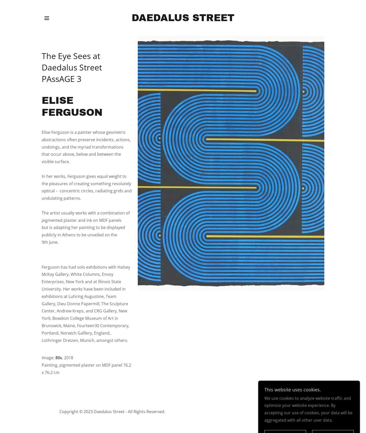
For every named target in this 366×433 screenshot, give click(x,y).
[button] (47, 18)
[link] (183, 19)
